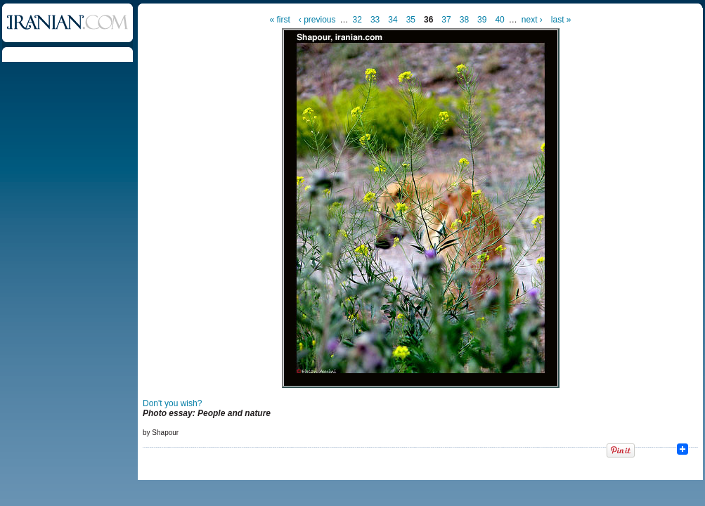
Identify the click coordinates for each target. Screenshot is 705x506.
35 (410, 20)
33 (375, 20)
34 (392, 20)
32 (357, 20)
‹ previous (317, 20)
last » (561, 20)
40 (499, 20)
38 (464, 20)
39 (481, 20)
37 (446, 20)
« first (280, 20)
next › (532, 20)
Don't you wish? (172, 403)
